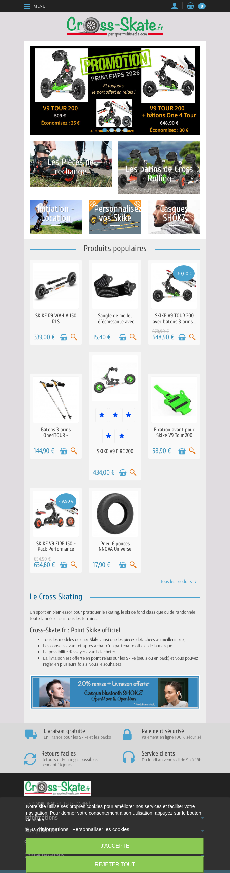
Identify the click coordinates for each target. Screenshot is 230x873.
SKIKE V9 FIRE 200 (115, 451)
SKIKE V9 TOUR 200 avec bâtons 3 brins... (174, 318)
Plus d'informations (47, 829)
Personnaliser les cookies (100, 829)
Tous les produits (178, 581)
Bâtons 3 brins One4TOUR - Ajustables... (56, 435)
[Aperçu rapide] (74, 337)
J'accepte (115, 846)
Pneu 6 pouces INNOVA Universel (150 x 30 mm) (115, 549)
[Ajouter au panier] (64, 337)
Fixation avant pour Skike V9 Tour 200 (174, 432)
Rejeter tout (115, 864)
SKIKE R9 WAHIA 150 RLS (55, 318)
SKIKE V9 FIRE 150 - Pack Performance (56, 546)
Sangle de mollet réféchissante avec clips (115, 321)
